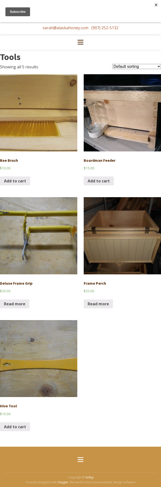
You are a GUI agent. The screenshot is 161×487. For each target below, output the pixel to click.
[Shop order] (136, 66)
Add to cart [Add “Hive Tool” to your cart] (15, 426)
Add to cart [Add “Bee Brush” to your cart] (15, 181)
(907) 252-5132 (104, 27)
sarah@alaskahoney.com (66, 27)
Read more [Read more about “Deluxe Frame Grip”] (14, 304)
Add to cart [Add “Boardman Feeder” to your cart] (99, 181)
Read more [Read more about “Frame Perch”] (98, 304)
